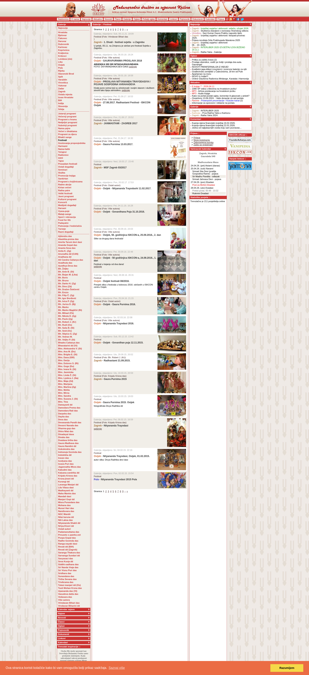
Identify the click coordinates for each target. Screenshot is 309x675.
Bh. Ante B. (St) (66, 271)
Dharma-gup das (66, 428)
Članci (118, 19)
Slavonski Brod (66, 74)
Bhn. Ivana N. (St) (67, 369)
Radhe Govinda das (68, 541)
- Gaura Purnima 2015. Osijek (114, 402)
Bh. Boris (63, 277)
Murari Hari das (66, 508)
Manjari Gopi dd (66, 499)
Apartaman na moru (201, 74)
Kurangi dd (64, 481)
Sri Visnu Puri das (67, 570)
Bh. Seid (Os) (65, 331)
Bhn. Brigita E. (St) (67, 354)
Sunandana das (66, 576)
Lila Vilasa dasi (66, 487)
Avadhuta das (65, 263)
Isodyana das (65, 461)
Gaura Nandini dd (67, 446)
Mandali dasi (64, 496)
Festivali (62, 140)
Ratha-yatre (64, 190)
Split (60, 77)
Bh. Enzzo (63, 292)
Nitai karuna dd (66, 517)
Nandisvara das (66, 511)
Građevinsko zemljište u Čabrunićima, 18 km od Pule (217, 71)
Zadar (61, 88)
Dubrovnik (63, 44)
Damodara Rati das (68, 410)
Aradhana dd (64, 257)
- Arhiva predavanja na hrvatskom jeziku (213, 91)
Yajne (61, 161)
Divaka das (63, 437)
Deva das (63, 419)
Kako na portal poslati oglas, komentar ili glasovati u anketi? (220, 96)
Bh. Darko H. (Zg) (67, 283)
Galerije (127, 19)
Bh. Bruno (63, 280)
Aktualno (97, 19)
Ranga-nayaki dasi (67, 544)
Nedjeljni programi (67, 122)
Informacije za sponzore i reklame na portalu (213, 103)
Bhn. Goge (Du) (66, 366)
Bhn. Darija (64, 360)
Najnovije (86, 19)
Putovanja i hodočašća (70, 226)
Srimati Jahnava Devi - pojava (206, 179)
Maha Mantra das (67, 493)
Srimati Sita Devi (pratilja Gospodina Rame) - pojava (205, 172)
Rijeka (61, 71)
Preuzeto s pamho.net (69, 535)
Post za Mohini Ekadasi (203, 185)
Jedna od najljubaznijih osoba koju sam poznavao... (216, 128)
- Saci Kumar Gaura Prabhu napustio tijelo (217, 33)
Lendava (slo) (65, 59)
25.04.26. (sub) (198, 168)
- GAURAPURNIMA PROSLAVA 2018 (118, 60)
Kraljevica (63, 53)
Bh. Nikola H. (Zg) (67, 316)
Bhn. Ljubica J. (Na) (68, 378)
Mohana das (64, 505)
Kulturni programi (67, 199)
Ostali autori (64, 529)
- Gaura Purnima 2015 (110, 379)
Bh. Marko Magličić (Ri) (70, 310)
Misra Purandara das (68, 502)
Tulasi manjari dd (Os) (69, 585)
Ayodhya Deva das (67, 266)
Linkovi (173, 19)
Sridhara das (64, 573)
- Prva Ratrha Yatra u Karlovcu (211, 113)
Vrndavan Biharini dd (69, 606)
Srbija (61, 109)
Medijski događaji (67, 205)
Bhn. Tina (63, 402)
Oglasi (137, 19)
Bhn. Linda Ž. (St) (67, 375)
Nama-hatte (64, 149)
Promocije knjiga (66, 175)
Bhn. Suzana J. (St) (68, 399)
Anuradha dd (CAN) (68, 254)
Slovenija (63, 106)
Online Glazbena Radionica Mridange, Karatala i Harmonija (220, 78)
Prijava (220, 19)
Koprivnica (63, 50)
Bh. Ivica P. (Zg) (66, 301)
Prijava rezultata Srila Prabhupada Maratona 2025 (216, 40)
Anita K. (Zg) (64, 251)
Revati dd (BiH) (66, 546)
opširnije (133, 66)
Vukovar (62, 85)
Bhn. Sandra (64, 396)
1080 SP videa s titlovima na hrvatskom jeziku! (214, 89)
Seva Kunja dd (65, 561)
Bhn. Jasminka (66, 372)
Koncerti (62, 202)
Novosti (108, 19)
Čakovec (62, 38)
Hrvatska (62, 32)
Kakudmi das (65, 470)
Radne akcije (64, 184)
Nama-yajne (64, 128)
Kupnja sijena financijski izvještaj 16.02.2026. (213, 123)
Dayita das (63, 416)
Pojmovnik (185, 19)
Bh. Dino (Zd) (65, 286)
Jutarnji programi (67, 113)
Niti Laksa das (65, 520)
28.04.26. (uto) (198, 188)
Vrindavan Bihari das (69, 603)
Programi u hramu (67, 119)
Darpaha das (64, 413)
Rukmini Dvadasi (200, 193)
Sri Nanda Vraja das (68, 567)
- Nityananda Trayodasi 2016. (114, 323)
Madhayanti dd (65, 490)
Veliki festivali (65, 193)
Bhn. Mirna (63, 393)
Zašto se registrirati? (203, 145)
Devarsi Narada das (68, 425)
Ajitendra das (65, 236)
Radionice (63, 155)
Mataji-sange (64, 214)
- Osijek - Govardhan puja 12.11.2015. (118, 342)
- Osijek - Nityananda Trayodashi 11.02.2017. (122, 188)
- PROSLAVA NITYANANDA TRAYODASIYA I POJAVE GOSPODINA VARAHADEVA (122, 83)
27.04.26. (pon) (198, 182)
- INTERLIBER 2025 (205, 110)
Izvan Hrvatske (65, 97)
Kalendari (210, 19)
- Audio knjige (201, 93)
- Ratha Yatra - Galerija (207, 52)
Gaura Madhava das (68, 443)
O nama (75, 19)
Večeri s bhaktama (67, 131)
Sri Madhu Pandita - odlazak (206, 176)
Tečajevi (62, 152)
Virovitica (63, 82)
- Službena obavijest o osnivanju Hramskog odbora (220, 31)
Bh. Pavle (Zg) (65, 319)
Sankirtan (63, 178)
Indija (61, 103)
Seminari (62, 170)
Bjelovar (62, 35)
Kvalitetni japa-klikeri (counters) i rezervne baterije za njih (219, 69)
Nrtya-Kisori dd (66, 526)
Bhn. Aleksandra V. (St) (70, 348)
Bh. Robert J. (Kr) (67, 322)
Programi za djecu (67, 134)
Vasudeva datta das (68, 594)
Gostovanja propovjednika (71, 143)
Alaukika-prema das (68, 239)
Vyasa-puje (64, 211)
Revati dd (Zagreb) (67, 549)
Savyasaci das (65, 558)
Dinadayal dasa (66, 434)
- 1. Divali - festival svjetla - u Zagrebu (119, 42)
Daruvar (62, 41)
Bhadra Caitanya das (69, 342)
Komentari (162, 19)
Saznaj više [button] (117, 667)
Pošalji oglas (148, 19)
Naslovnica (63, 19)
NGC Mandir (64, 514)
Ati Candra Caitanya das (70, 260)
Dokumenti (197, 19)
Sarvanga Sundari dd (69, 555)
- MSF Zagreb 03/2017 (110, 167)
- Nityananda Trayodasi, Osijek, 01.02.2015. (122, 456)
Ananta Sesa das (66, 248)
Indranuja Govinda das (70, 452)
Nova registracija (202, 140)
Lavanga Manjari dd (68, 484)
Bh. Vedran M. (65, 337)
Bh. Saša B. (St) (66, 328)
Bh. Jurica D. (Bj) (67, 304)
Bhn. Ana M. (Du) (66, 351)
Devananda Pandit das (69, 422)
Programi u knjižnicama (70, 181)
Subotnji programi (67, 125)
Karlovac (62, 47)
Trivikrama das (65, 582)
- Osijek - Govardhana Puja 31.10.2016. (119, 211)
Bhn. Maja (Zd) (65, 381)
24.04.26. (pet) (198, 165)
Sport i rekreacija (67, 217)
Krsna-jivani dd (66, 478)
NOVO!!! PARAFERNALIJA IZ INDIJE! (210, 67)
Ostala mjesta (65, 94)
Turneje (62, 229)
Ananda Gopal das (67, 245)
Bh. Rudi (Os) (65, 325)
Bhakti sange (65, 137)
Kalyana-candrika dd (68, 473)
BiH (60, 100)
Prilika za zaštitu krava (202, 60)
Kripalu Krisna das (67, 476)
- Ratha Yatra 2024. (205, 115)
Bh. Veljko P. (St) (66, 339)
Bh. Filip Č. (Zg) (66, 295)
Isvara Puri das (66, 464)
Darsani (62, 208)
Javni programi (66, 196)
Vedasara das (65, 597)
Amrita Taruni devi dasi (70, 242)
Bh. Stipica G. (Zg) (67, 334)
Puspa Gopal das (67, 538)
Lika (60, 62)
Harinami (62, 146)
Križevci (62, 56)
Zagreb (61, 91)
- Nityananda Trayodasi (111, 425)
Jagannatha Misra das (69, 467)
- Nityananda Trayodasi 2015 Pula (115, 479)
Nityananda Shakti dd (69, 523)
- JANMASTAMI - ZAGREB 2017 (115, 123)
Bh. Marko (63, 307)
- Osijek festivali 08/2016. (111, 281)
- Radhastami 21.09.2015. (112, 360)
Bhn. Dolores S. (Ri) (68, 363)
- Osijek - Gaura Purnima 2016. (115, 304)
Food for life (64, 220)
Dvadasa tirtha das (67, 440)
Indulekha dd (65, 455)
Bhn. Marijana (65, 384)
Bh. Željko (63, 269)
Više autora (64, 600)
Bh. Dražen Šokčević (68, 289)
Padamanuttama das (68, 532)
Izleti (60, 158)
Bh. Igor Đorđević (67, 298)
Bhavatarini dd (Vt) (67, 345)
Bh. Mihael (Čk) (66, 313)
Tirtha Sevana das (67, 579)
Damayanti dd (65, 405)
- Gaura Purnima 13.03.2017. (113, 144)
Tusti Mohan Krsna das (70, 588)
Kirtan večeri (64, 187)
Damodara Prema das (69, 407)
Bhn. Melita (64, 390)
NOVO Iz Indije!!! (200, 76)
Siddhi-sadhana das (68, 564)
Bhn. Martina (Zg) (67, 387)
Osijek (61, 65)
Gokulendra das (66, 449)
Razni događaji (66, 232)
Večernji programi (67, 116)
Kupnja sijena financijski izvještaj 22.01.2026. (213, 125)
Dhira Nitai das (65, 431)
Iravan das (63, 458)
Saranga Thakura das (69, 552)
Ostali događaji (66, 167)
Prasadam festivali (67, 164)
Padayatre (63, 223)
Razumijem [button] (286, 667)
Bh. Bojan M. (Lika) (68, 274)
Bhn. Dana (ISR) (66, 357)
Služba (61, 173)
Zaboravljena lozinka (203, 142)
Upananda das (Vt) (67, 591)
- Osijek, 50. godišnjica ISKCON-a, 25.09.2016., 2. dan (127, 235)
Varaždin (62, 79)
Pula (60, 68)
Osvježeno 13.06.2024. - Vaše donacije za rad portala (218, 98)
